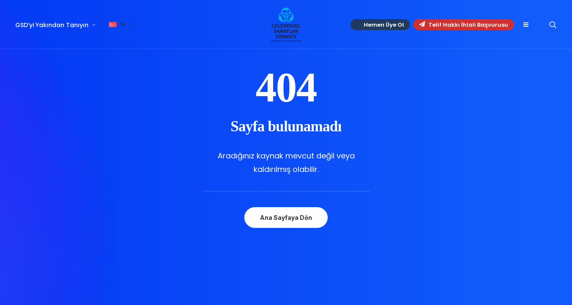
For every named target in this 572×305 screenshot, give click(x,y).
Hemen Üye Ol (384, 25)
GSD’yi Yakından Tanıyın (55, 25)
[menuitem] (58, 25)
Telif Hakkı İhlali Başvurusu (463, 25)
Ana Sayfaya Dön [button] (286, 217)
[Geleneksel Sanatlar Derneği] (286, 25)
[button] (525, 24)
